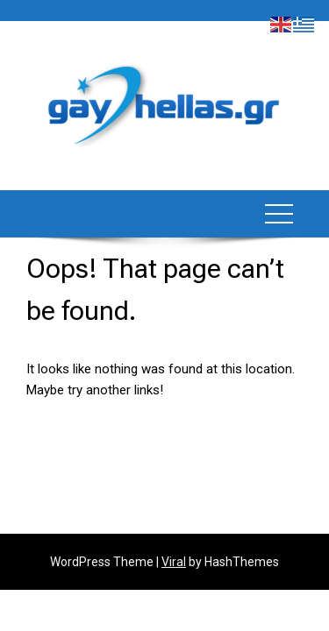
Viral (173, 562)
